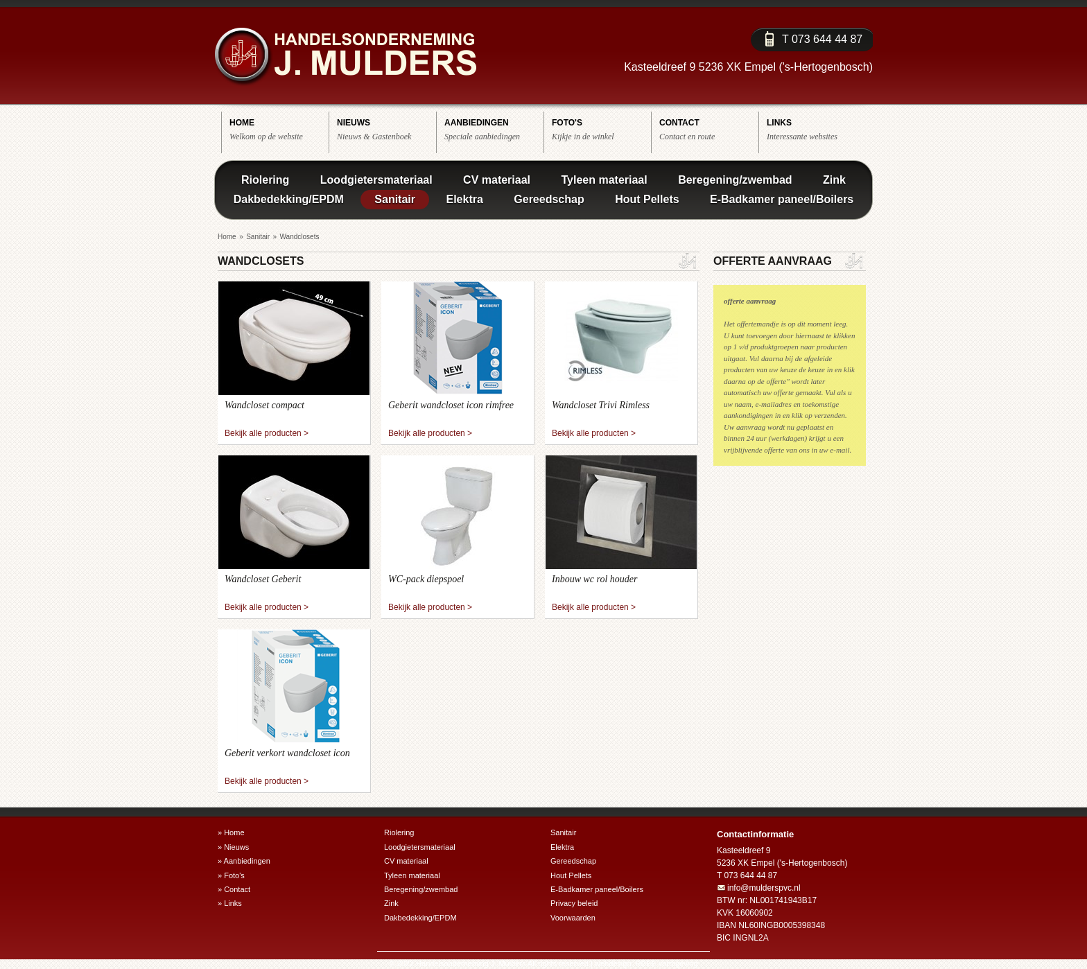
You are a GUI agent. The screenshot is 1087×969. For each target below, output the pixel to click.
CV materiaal (496, 180)
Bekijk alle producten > (266, 433)
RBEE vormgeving (667, 963)
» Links (230, 903)
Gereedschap (549, 199)
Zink (834, 180)
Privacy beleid (574, 903)
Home (227, 237)
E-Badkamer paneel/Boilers (781, 199)
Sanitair (394, 199)
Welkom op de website (279, 129)
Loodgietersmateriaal (376, 180)
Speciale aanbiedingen (494, 129)
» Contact (234, 889)
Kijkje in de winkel (601, 129)
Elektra (464, 199)
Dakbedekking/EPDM (289, 199)
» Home (231, 832)
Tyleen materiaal (604, 180)
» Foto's (231, 875)
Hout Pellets (647, 199)
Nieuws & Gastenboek (386, 129)
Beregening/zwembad (735, 180)
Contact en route (708, 129)
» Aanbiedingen (244, 861)
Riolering (265, 180)
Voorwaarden (572, 918)
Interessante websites (816, 129)
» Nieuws (233, 847)
